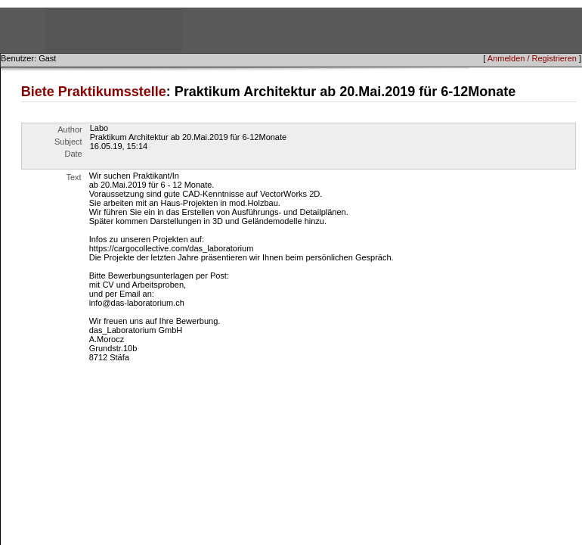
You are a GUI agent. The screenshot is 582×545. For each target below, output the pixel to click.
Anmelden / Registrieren (532, 58)
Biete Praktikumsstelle (93, 91)
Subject (68, 141)
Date (73, 153)
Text (74, 177)
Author (69, 129)
